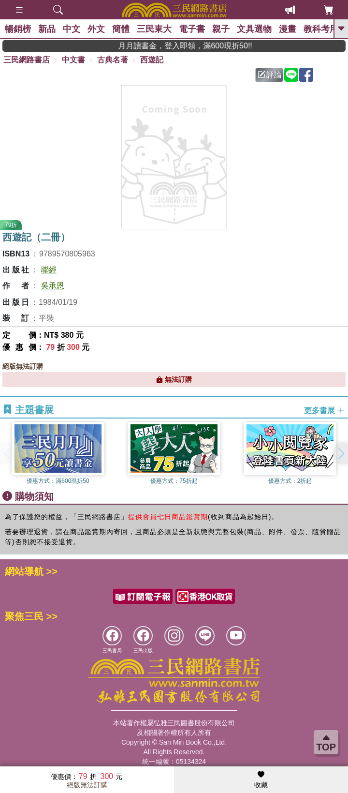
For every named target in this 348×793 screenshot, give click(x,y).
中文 (71, 29)
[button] (341, 453)
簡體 (121, 29)
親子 (221, 29)
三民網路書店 (26, 60)
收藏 (261, 780)
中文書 (73, 60)
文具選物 (254, 29)
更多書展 (324, 410)
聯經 (49, 270)
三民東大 (154, 29)
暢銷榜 (18, 29)
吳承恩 (52, 286)
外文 (96, 29)
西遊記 (151, 60)
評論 (270, 75)
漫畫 (287, 29)
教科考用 (321, 29)
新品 (47, 29)
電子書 (192, 29)
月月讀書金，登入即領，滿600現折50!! (198, 46)
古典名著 (112, 60)
